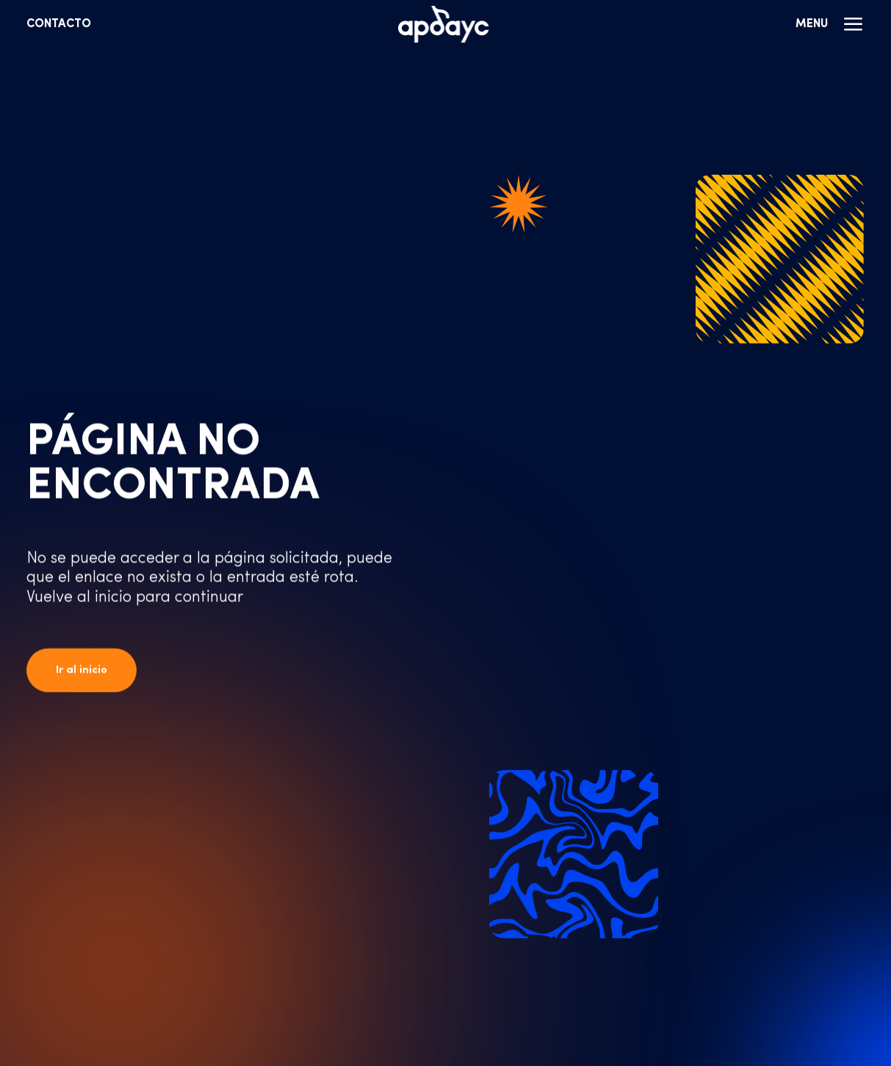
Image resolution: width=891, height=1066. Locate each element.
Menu (830, 24)
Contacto (58, 24)
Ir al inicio (81, 670)
